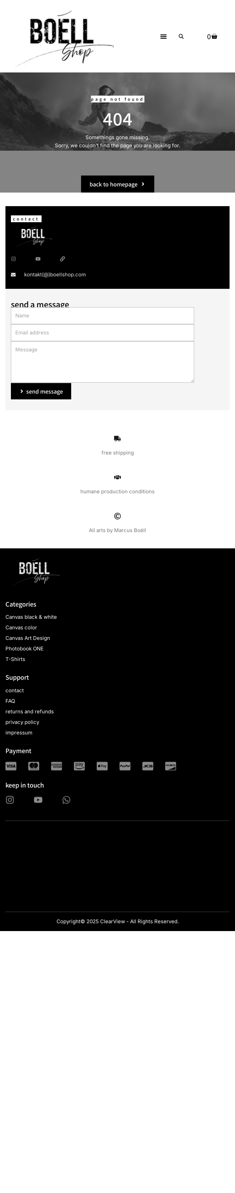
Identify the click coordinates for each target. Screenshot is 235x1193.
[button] (163, 36)
